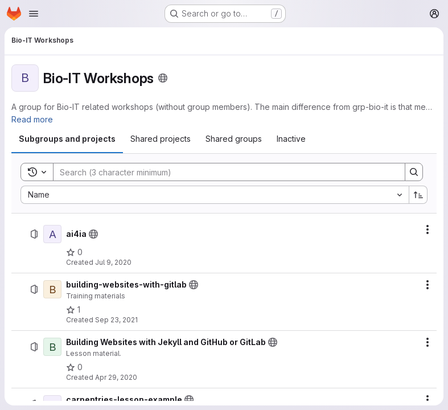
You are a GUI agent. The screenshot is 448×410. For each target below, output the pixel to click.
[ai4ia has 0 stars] (74, 252)
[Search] (223, 172)
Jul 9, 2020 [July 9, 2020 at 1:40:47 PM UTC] (113, 262)
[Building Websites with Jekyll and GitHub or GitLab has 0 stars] (74, 367)
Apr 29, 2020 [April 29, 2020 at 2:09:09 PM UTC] (116, 377)
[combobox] (214, 195)
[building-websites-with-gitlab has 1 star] (73, 309)
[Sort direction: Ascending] (418, 195)
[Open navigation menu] (33, 14)
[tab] (67, 139)
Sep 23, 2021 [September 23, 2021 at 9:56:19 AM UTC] (116, 319)
